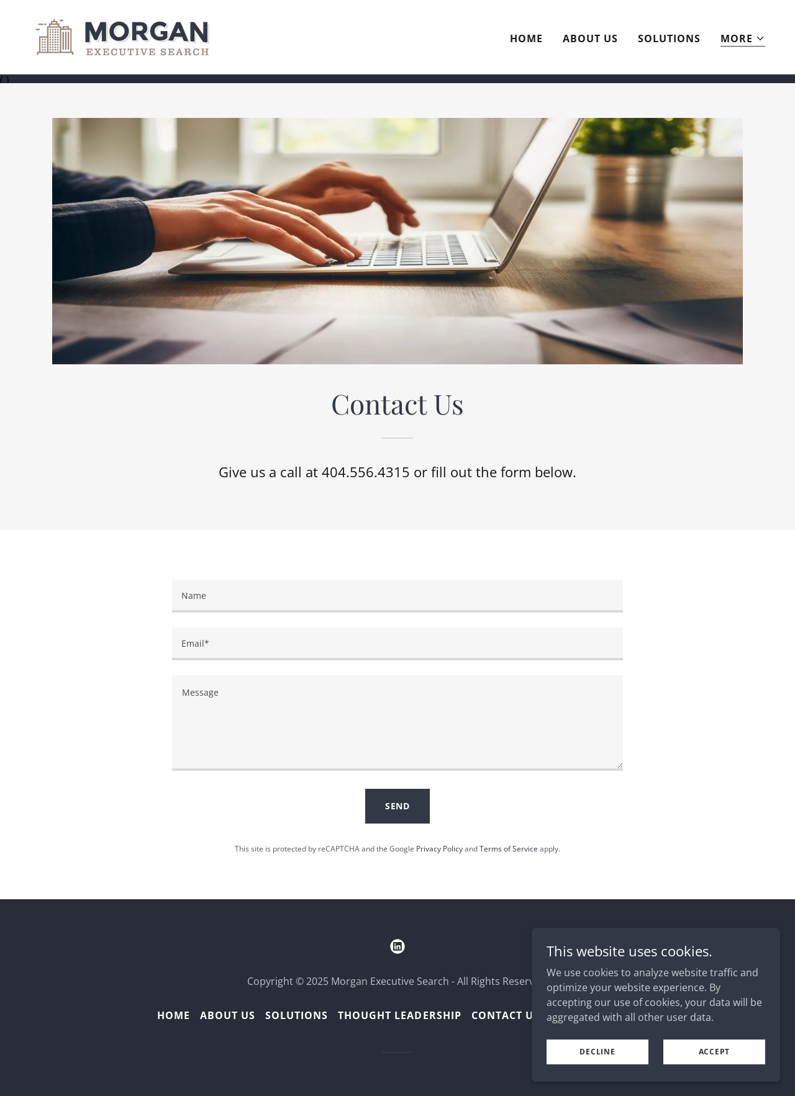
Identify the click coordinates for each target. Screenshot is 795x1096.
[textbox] (397, 595)
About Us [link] (590, 38)
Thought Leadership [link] (399, 1014)
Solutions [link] (669, 38)
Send (398, 805)
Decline (597, 1051)
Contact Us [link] (505, 1014)
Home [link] (526, 38)
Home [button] (173, 1014)
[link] (123, 36)
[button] (742, 39)
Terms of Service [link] (508, 847)
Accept (714, 1051)
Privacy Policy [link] (439, 847)
